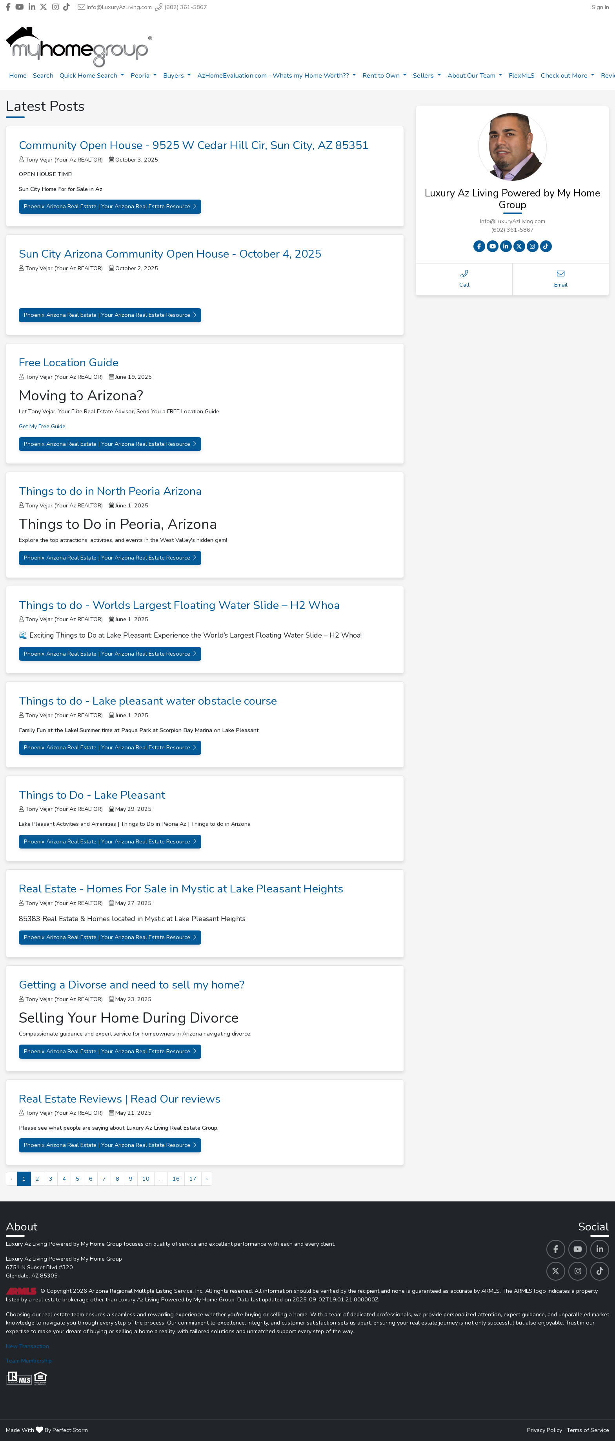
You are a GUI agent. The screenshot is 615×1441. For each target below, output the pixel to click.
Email (561, 279)
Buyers (174, 75)
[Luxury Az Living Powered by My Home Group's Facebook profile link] (555, 1249)
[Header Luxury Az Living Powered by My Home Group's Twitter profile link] (43, 7)
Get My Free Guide (42, 426)
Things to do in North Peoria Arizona (110, 491)
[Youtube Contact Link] (493, 246)
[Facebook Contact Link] (479, 246)
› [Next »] (207, 1179)
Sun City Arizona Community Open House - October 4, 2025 (170, 254)
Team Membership (29, 1361)
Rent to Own (381, 75)
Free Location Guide (68, 362)
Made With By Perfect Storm (47, 1430)
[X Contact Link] (519, 246)
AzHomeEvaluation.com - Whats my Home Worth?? (274, 75)
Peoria (141, 75)
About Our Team (472, 75)
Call (464, 279)
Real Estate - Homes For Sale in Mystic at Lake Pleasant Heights (181, 888)
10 (145, 1179)
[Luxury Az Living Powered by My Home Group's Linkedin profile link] (599, 1249)
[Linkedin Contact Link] (506, 246)
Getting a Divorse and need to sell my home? (131, 984)
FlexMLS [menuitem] (522, 75)
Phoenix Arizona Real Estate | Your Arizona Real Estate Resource (110, 206)
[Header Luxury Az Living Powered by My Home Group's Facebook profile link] (8, 7)
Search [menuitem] (43, 75)
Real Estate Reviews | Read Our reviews (119, 1099)
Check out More (565, 75)
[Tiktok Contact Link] (546, 246)
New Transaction (27, 1346)
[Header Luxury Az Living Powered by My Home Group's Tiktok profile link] (66, 7)
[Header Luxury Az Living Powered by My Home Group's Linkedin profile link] (32, 7)
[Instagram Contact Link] (533, 246)
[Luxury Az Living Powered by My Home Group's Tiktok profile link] (599, 1271)
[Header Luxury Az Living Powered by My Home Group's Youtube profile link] (19, 7)
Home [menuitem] (18, 75)
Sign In (600, 7)
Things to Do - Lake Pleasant (92, 795)
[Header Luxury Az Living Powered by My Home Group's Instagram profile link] (55, 7)
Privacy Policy (544, 1430)
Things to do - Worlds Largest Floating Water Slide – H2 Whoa (179, 605)
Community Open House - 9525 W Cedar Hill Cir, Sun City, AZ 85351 (194, 145)
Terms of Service (588, 1430)
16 (176, 1179)
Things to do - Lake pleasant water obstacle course (148, 701)
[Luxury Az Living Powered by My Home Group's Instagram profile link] (577, 1271)
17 (193, 1179)
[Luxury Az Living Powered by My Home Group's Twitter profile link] (555, 1271)
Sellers (424, 75)
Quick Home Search (89, 75)
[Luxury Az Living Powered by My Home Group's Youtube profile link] (577, 1249)
